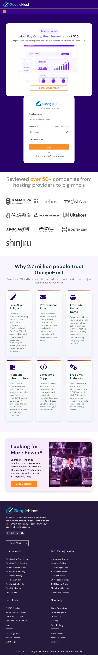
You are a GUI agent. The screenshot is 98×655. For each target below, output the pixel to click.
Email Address (35, 114)
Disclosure (55, 642)
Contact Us (56, 616)
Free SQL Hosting (13, 588)
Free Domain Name (14, 580)
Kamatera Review (58, 563)
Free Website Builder (15, 584)
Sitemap (54, 620)
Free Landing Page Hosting (17, 559)
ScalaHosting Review (60, 592)
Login (49, 147)
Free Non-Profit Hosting (16, 563)
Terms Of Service (58, 637)
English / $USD (16, 543)
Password (33, 126)
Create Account (58, 156)
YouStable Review (59, 571)
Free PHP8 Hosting (14, 575)
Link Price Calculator (15, 616)
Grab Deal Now (24, 483)
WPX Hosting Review (60, 580)
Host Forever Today (49, 88)
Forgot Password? (62, 126)
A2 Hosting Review (59, 567)
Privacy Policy (57, 633)
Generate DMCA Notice (16, 620)
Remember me (36, 139)
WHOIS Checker (13, 608)
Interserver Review (59, 559)
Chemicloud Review (60, 588)
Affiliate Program (13, 637)
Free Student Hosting (15, 571)
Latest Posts (11, 592)
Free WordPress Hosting (17, 567)
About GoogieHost (59, 608)
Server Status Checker (16, 612)
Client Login (11, 642)
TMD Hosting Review (60, 584)
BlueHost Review (58, 575)
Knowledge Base (13, 633)
